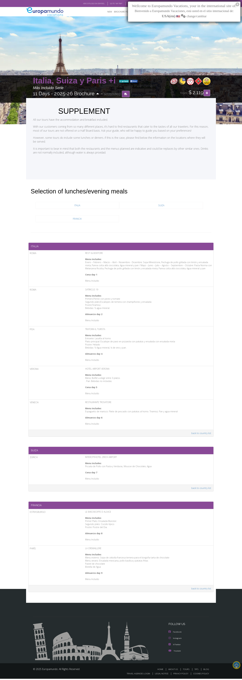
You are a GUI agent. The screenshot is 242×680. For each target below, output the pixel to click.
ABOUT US (174, 670)
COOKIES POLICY (200, 675)
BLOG (126, 3)
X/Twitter (175, 646)
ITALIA (77, 205)
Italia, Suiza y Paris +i (75, 80)
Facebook (175, 633)
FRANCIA (77, 218)
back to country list (201, 433)
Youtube (175, 652)
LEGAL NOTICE (159, 675)
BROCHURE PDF (119, 11)
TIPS (197, 670)
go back (124, 81)
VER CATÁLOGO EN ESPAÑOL (87, 3)
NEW (106, 11)
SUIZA (161, 205)
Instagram (175, 640)
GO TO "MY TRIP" (111, 3)
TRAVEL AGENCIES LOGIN (135, 675)
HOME (162, 670)
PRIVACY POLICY (179, 675)
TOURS (186, 670)
